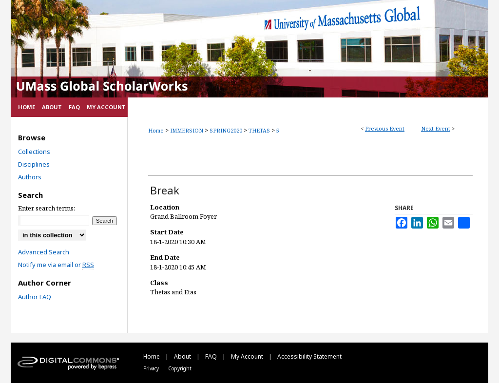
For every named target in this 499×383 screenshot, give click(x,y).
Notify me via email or (56, 264)
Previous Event (384, 128)
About (183, 356)
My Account (248, 356)
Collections (34, 151)
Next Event (435, 128)
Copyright (180, 368)
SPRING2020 (227, 130)
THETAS (260, 130)
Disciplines (34, 164)
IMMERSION (187, 130)
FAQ (211, 356)
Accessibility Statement (309, 356)
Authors (29, 176)
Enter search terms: (46, 208)
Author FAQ (34, 296)
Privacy (151, 368)
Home (156, 130)
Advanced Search (43, 252)
